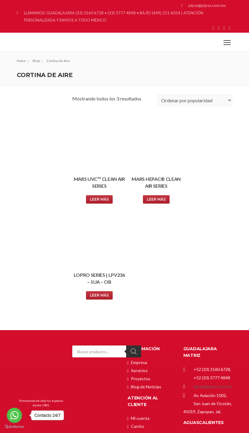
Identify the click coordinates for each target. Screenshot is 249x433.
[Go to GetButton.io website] (14, 427)
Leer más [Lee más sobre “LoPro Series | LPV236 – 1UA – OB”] (206, 196)
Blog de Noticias (146, 288)
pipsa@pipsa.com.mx (213, 287)
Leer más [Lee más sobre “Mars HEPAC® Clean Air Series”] (152, 196)
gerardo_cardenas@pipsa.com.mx (214, 355)
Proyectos (140, 279)
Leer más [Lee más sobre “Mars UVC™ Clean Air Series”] (97, 196)
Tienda (137, 335)
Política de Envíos (147, 358)
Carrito (137, 327)
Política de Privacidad (150, 366)
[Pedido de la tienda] (194, 100)
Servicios (139, 271)
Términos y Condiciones (153, 374)
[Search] (133, 253)
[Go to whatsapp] (14, 415)
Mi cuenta (140, 319)
